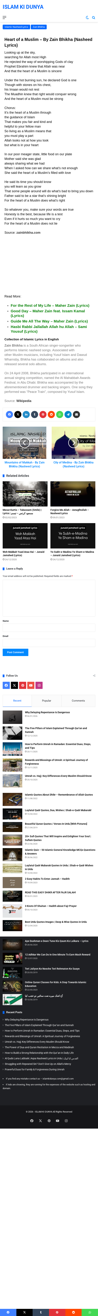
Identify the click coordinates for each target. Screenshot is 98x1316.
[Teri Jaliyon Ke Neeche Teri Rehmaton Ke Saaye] (12, 972)
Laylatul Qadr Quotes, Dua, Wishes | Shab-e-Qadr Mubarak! (58, 810)
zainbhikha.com (28, 232)
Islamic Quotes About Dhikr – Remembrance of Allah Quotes (59, 794)
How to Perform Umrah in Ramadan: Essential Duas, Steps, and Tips (42, 1030)
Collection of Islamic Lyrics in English (31, 339)
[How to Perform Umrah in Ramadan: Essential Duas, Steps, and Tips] (12, 749)
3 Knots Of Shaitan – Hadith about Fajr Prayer (51, 906)
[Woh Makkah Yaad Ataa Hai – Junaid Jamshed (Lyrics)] (25, 535)
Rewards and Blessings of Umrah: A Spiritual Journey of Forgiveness (42, 1036)
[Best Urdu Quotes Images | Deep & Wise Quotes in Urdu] (12, 925)
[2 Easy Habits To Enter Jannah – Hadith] (12, 882)
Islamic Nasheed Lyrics (16, 27)
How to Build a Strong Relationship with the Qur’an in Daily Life (39, 1052)
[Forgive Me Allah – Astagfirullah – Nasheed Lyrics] (72, 494)
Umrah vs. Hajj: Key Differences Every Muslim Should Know (58, 775)
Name (6, 621)
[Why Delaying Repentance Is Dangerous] (12, 717)
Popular (46, 700)
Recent (17, 700)
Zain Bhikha (39, 27)
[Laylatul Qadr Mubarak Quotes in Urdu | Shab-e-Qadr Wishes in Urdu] (12, 868)
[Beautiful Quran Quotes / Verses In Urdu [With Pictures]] (12, 827)
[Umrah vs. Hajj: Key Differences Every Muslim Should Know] (12, 781)
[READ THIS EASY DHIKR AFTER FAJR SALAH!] (12, 896)
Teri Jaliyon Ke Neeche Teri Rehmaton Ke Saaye (52, 968)
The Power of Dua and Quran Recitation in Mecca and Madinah (39, 1047)
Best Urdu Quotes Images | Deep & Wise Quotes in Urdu (56, 921)
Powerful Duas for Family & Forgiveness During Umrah (35, 1069)
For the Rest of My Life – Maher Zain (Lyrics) (50, 305)
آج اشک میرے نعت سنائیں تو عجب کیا (44, 995)
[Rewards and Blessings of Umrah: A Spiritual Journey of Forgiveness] (12, 765)
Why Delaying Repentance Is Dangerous (47, 712)
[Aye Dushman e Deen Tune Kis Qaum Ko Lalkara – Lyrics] (12, 944)
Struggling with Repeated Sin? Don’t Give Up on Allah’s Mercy (38, 1063)
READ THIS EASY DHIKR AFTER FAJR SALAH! (50, 892)
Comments (78, 700)
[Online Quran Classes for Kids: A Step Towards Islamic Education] (12, 986)
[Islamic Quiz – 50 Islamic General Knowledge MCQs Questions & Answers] (12, 854)
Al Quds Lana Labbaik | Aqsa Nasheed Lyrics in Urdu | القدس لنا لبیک (41, 1058)
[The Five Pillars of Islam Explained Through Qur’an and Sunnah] (12, 733)
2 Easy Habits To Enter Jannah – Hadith (47, 878)
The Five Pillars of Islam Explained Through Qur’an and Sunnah (39, 1025)
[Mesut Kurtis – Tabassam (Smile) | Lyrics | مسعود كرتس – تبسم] (25, 494)
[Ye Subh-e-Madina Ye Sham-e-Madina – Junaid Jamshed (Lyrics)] (72, 535)
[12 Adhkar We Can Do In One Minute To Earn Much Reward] (12, 958)
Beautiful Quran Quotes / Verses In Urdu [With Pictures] (56, 823)
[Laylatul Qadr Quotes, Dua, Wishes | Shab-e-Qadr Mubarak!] (12, 814)
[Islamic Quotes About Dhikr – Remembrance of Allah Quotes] (12, 799)
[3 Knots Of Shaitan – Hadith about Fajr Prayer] (12, 911)
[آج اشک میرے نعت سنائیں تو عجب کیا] (12, 999)
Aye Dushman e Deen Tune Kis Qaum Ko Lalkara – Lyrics (56, 941)
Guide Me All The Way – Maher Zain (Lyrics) (49, 321)
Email (5, 636)
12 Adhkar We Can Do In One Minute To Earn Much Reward (57, 954)
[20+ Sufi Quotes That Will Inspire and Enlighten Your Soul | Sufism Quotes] (12, 840)
